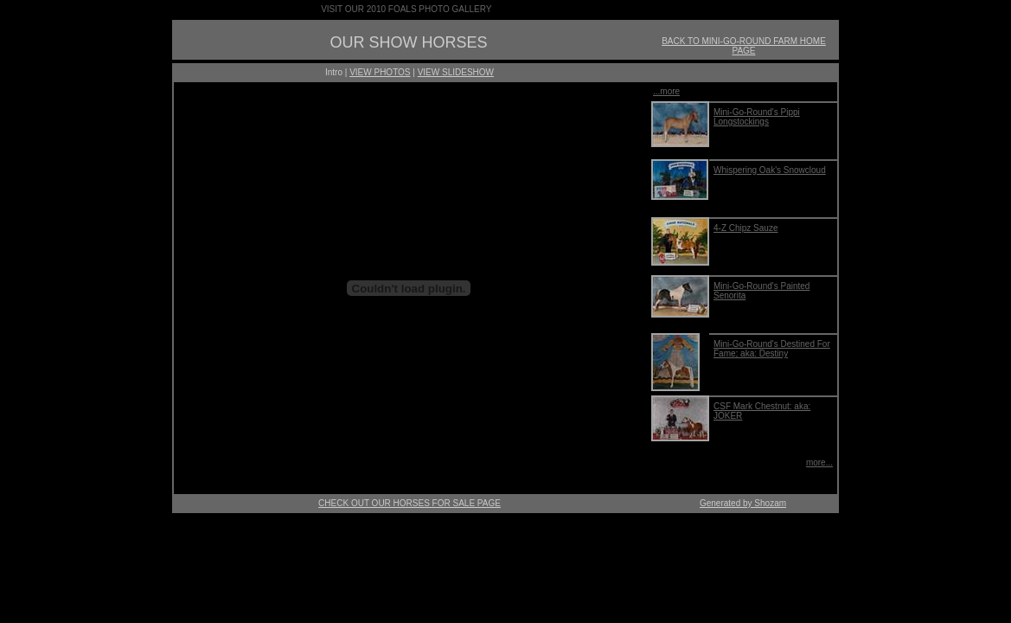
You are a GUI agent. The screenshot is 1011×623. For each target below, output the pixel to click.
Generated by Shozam (743, 503)
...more (666, 91)
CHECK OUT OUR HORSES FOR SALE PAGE (409, 503)
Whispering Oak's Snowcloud (769, 170)
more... (819, 462)
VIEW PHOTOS (379, 72)
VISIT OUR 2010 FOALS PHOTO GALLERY (406, 9)
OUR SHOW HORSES (408, 42)
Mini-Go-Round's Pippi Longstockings (756, 116)
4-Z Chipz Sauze (745, 228)
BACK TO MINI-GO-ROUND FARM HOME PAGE (744, 45)
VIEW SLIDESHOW (456, 72)
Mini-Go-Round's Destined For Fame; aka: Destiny (771, 348)
